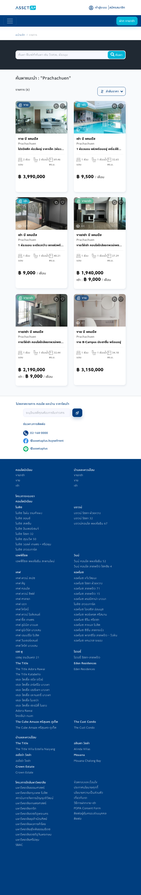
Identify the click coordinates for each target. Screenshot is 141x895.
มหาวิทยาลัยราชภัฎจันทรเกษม (34, 834)
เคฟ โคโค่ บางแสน (27, 645)
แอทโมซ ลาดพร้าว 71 (87, 588)
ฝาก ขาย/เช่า (127, 21)
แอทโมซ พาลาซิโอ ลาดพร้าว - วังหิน (95, 635)
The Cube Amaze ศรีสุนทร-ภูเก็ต (36, 727)
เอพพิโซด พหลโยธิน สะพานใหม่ (35, 561)
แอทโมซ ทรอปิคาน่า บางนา (90, 599)
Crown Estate (24, 772)
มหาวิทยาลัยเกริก (26, 808)
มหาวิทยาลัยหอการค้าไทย (31, 824)
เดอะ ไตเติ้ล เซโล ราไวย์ (29, 679)
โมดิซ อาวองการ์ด (26, 549)
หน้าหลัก (20, 35)
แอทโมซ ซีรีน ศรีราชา (86, 619)
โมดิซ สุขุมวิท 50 (26, 539)
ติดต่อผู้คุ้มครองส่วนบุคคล (90, 813)
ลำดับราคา (111, 91)
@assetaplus (39, 448)
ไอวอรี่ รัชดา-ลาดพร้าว (87, 657)
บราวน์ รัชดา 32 (83, 518)
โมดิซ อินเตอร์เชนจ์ (27, 528)
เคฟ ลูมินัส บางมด (27, 625)
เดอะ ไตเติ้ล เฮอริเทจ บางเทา (32, 690)
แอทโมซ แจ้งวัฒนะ (85, 578)
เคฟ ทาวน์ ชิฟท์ (25, 593)
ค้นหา (116, 54)
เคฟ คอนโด (23, 588)
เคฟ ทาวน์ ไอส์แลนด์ (28, 614)
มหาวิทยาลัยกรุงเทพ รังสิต (32, 793)
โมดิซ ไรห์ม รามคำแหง (29, 513)
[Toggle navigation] (9, 21)
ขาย (18, 480)
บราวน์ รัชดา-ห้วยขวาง (87, 513)
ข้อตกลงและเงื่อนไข (85, 782)
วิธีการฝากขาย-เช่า (85, 803)
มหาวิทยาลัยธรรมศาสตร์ (30, 787)
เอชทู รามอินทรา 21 (27, 657)
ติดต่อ (77, 818)
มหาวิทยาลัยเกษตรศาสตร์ (31, 803)
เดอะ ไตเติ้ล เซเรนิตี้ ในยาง (31, 705)
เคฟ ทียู (20, 583)
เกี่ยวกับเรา (80, 798)
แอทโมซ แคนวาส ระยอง (88, 640)
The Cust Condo (84, 727)
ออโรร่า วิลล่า (23, 760)
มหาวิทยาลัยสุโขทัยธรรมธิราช (33, 829)
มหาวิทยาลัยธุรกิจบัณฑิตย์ (31, 819)
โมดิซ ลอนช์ (23, 518)
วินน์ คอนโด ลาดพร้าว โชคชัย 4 (93, 566)
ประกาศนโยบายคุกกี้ (86, 787)
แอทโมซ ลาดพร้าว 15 (87, 593)
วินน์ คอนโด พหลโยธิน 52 (90, 561)
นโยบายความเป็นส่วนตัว (88, 792)
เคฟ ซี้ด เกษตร (25, 619)
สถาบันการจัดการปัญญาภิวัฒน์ (34, 798)
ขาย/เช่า (20, 475)
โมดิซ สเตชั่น (23, 523)
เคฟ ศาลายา (23, 599)
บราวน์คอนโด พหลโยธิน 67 (91, 523)
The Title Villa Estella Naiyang (35, 749)
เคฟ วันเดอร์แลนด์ (27, 640)
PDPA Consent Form (87, 808)
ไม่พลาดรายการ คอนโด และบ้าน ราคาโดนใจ (42, 404)
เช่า (17, 485)
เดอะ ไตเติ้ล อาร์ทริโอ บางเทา (32, 684)
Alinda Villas (82, 749)
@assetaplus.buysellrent (47, 440)
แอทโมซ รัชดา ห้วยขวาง (88, 583)
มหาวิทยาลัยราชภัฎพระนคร (32, 813)
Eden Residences (84, 669)
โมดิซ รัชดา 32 (24, 534)
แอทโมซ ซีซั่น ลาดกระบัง (89, 630)
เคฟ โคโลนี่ (22, 609)
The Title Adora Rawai (30, 669)
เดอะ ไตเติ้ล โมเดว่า (27, 700)
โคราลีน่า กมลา (24, 716)
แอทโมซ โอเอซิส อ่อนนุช (88, 609)
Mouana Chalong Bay (87, 760)
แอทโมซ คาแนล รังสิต (87, 625)
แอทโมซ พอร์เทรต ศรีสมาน (90, 614)
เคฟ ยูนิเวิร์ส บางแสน (28, 630)
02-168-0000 (39, 433)
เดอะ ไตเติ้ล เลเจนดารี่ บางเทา (33, 695)
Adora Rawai (24, 710)
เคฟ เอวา (21, 604)
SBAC (19, 845)
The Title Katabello (28, 674)
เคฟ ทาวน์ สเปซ (25, 578)
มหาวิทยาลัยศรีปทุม (27, 839)
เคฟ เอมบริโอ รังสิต (27, 635)
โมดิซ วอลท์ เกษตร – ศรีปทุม (33, 544)
